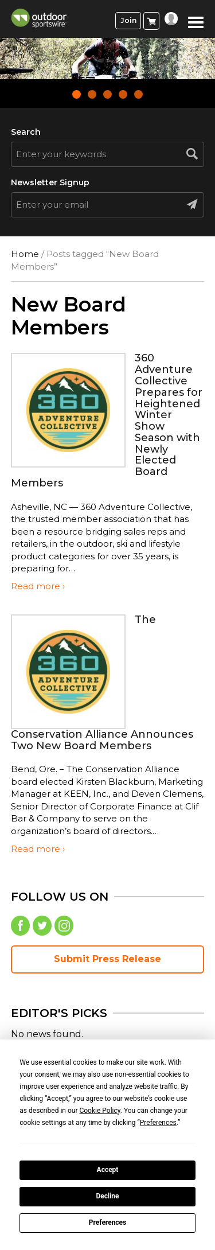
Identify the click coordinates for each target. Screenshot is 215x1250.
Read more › (38, 586)
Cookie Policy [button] (99, 1111)
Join (128, 20)
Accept (108, 1170)
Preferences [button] (158, 1123)
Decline (107, 1196)
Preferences (108, 1222)
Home (25, 253)
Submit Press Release (107, 958)
